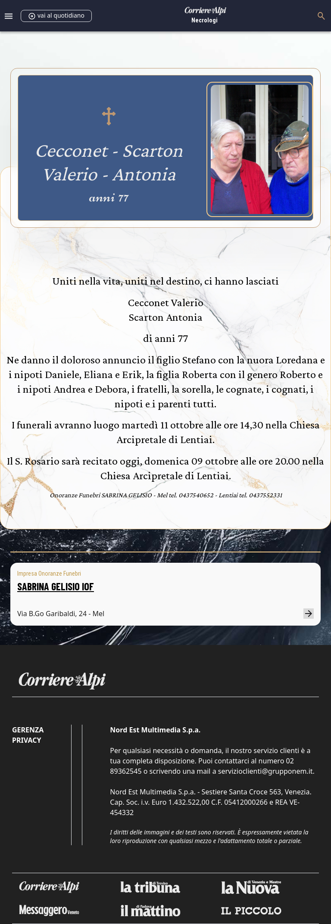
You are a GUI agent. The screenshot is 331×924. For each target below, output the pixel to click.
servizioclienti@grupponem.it (265, 771)
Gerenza (28, 730)
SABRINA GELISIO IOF (55, 586)
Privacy (26, 740)
